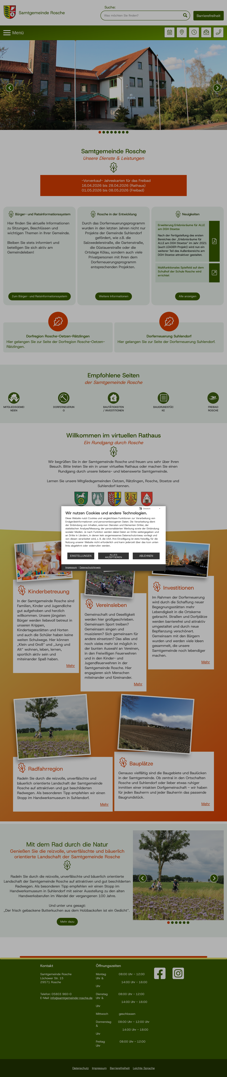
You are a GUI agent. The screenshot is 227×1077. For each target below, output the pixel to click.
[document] (113, 531)
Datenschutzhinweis (90, 567)
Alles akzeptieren (113, 556)
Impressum (71, 567)
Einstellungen (80, 555)
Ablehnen (146, 555)
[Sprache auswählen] (140, 508)
